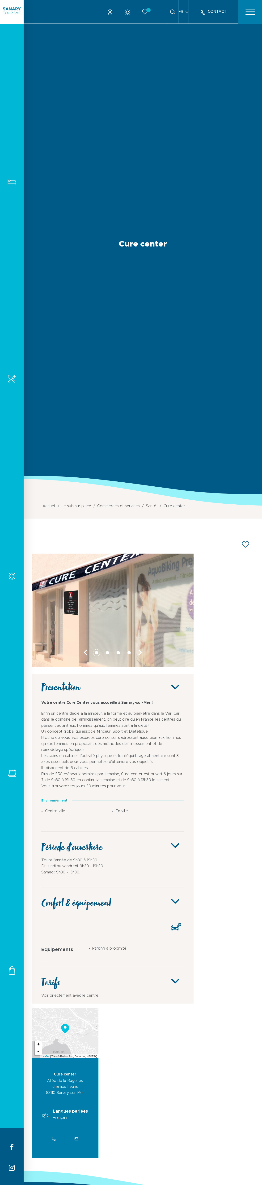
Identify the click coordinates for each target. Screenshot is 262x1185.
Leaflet (45, 1056)
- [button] (38, 1051)
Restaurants (12, 378)
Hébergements (12, 181)
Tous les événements (12, 773)
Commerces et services (12, 970)
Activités (12, 576)
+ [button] (38, 1044)
